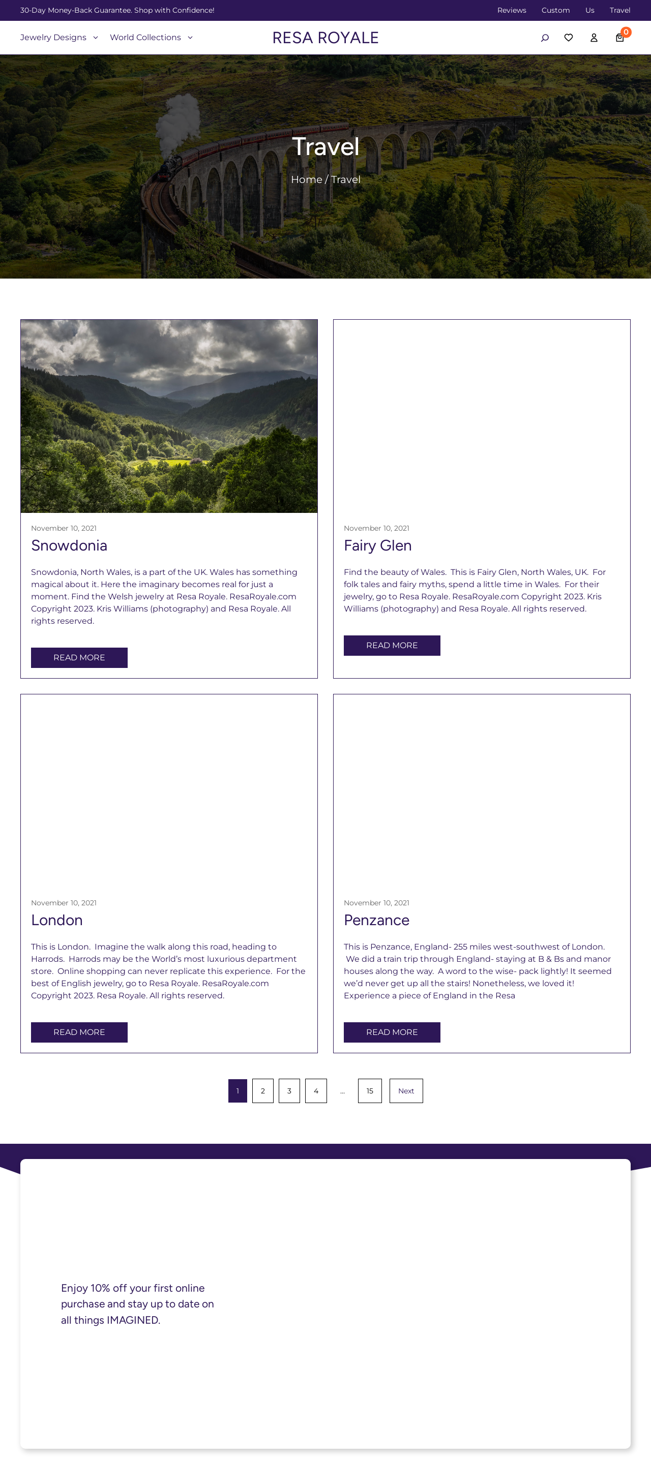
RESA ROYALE (325, 37)
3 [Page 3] (289, 1090)
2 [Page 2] (263, 1090)
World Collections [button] (152, 37)
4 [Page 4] (316, 1090)
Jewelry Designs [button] (60, 37)
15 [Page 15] (370, 1090)
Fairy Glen (378, 545)
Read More (79, 657)
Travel (620, 10)
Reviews (511, 10)
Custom (556, 10)
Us (590, 10)
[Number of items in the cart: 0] (620, 38)
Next (406, 1090)
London (57, 919)
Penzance (376, 919)
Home (306, 179)
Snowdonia (69, 545)
